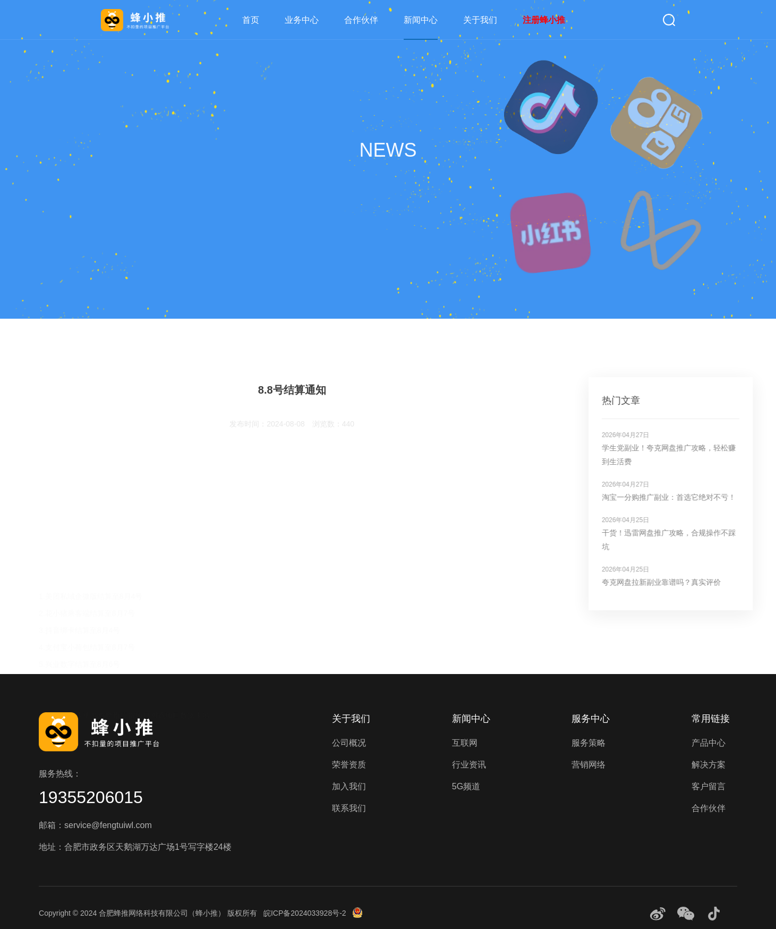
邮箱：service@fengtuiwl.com (95, 825)
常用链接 (711, 718)
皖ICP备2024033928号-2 (304, 913)
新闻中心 (421, 19)
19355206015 (91, 797)
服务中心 (591, 718)
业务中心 (302, 19)
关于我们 (480, 19)
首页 (250, 19)
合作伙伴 (361, 19)
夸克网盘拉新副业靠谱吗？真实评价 (684, 582)
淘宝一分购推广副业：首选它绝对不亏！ (691, 497)
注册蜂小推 (544, 19)
